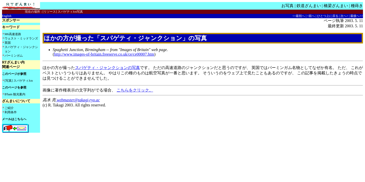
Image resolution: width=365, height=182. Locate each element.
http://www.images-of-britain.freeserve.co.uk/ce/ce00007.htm (104, 54)
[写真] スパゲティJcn (19, 80)
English (6, 16)
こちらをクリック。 (135, 90)
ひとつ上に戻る (327, 16)
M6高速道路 (13, 34)
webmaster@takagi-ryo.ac (78, 100)
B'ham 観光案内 (15, 94)
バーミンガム (14, 55)
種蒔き (357, 6)
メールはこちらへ (14, 119)
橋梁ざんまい (336, 6)
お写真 (287, 6)
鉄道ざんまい (309, 6)
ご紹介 (9, 108)
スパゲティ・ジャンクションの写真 (107, 67)
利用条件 (11, 112)
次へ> (344, 16)
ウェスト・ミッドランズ (21, 38)
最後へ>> (356, 16)
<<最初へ (299, 16)
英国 (8, 42)
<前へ (311, 16)
